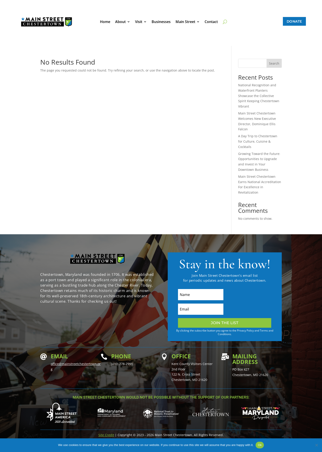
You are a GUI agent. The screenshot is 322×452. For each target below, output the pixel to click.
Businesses (161, 22)
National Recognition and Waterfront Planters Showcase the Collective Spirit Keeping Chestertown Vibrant (258, 95)
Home (105, 22)
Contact (211, 22)
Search (274, 63)
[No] (316, 445)
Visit (138, 22)
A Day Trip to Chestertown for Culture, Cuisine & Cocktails (257, 141)
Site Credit (106, 435)
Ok (260, 445)
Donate (294, 21)
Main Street (185, 22)
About (120, 22)
